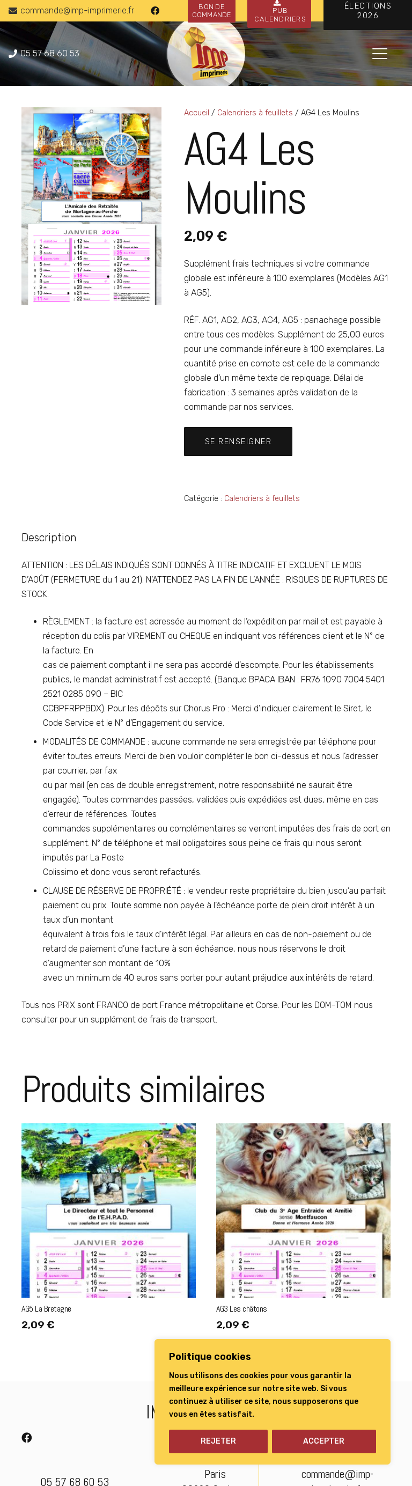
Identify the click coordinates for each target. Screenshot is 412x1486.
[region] (272, 1402)
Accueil (196, 112)
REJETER (218, 1441)
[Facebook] (155, 10)
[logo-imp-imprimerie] (206, 53)
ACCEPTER (323, 1441)
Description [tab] (49, 537)
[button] (379, 53)
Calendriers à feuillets (255, 112)
